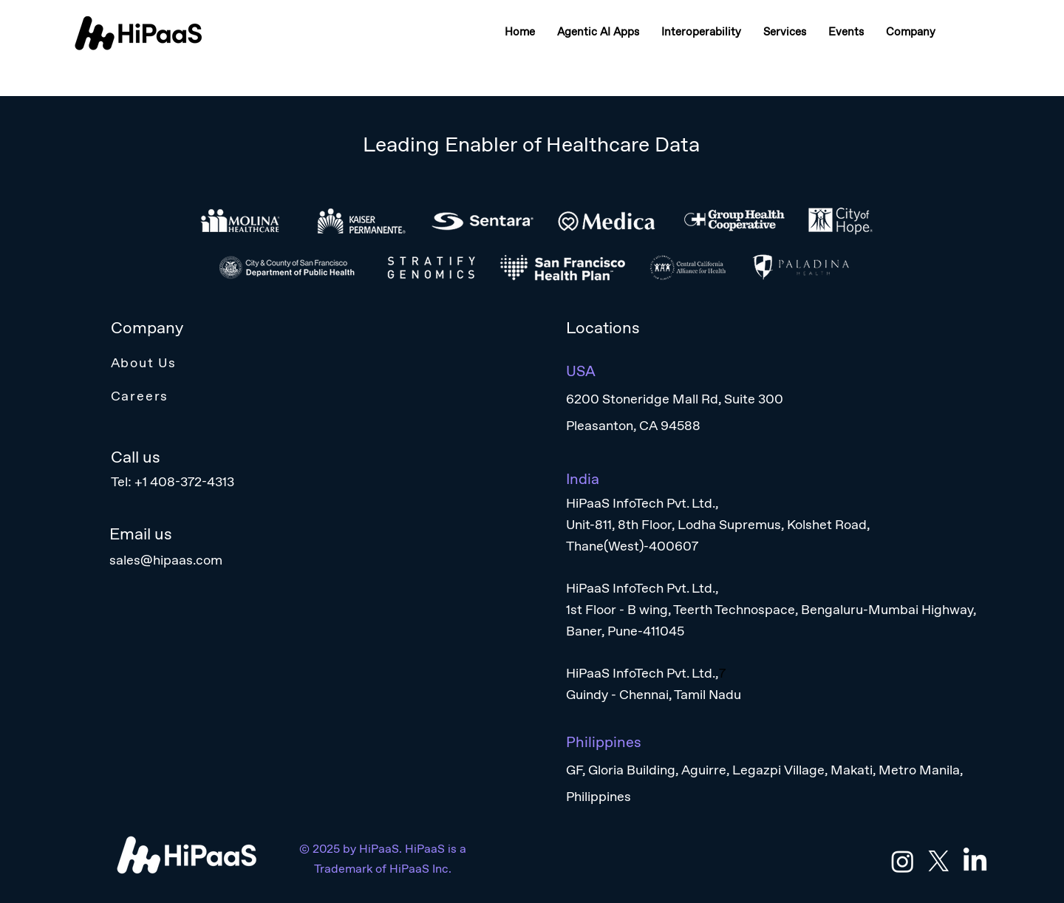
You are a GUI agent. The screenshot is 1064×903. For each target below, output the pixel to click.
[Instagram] (902, 861)
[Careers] (292, 396)
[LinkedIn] (975, 861)
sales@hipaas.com (165, 560)
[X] (938, 861)
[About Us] (292, 363)
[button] (598, 31)
